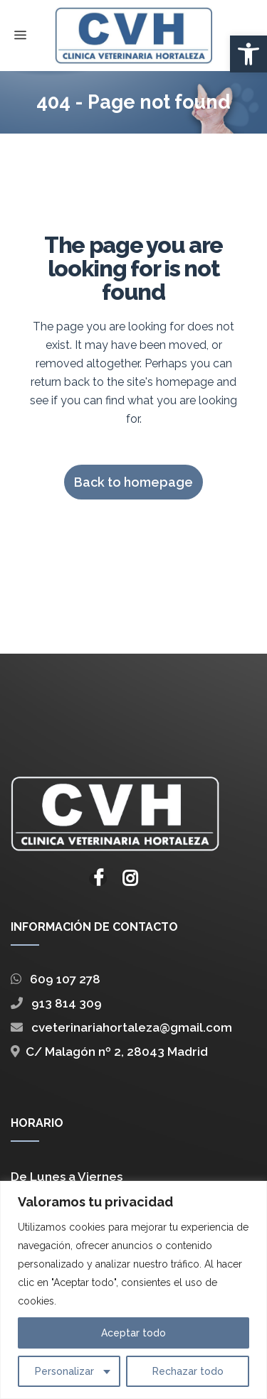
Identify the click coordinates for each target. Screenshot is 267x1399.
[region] (133, 1290)
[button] (248, 54)
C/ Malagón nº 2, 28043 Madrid (109, 1053)
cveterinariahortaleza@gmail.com (121, 1029)
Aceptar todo (133, 1333)
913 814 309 (56, 1005)
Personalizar (64, 1371)
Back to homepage (133, 482)
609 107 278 (55, 980)
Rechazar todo (188, 1371)
